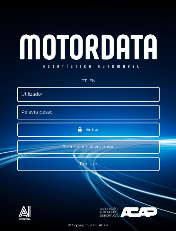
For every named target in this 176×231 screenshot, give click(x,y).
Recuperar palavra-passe (88, 146)
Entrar (88, 129)
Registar (88, 163)
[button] (83, 81)
